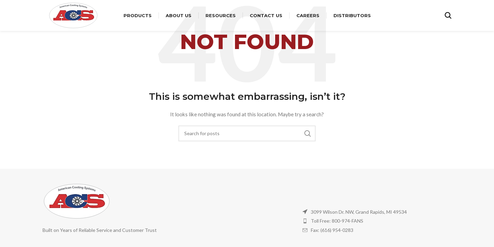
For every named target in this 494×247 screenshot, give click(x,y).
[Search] (448, 15)
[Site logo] (73, 15)
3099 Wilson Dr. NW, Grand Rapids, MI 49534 (359, 212)
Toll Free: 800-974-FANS (337, 221)
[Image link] (77, 200)
